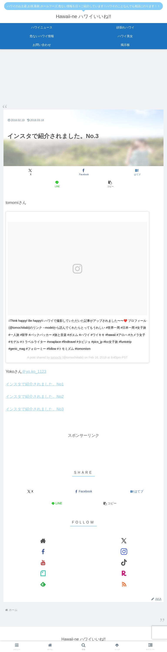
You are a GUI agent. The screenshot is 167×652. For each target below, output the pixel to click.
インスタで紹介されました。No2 (35, 397)
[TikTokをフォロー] (124, 562)
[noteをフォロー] (43, 573)
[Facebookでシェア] (83, 172)
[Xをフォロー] (124, 541)
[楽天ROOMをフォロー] (124, 573)
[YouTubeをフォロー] (43, 562)
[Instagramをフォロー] (124, 551)
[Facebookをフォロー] (43, 551)
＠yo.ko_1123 (34, 372)
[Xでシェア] (30, 172)
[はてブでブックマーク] (137, 172)
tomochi (56, 357)
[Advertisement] (83, 449)
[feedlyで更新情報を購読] (43, 584)
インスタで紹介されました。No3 (35, 409)
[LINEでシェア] (57, 184)
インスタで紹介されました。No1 (35, 384)
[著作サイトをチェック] (43, 541)
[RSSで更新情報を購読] (124, 584)
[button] (110, 184)
